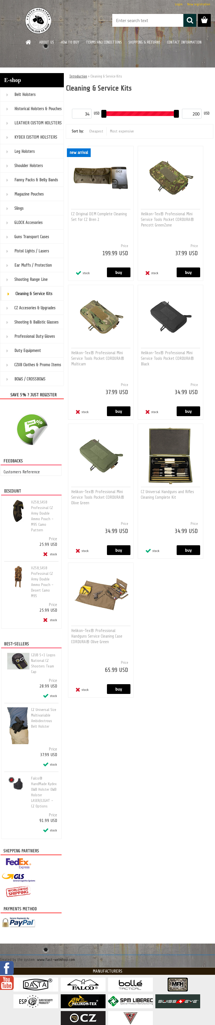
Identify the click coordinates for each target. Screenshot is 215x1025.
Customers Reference (22, 471)
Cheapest (96, 131)
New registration (198, 4)
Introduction (78, 76)
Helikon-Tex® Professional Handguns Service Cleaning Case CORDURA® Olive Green (96, 636)
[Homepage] (29, 42)
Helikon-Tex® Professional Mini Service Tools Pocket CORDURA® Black (167, 358)
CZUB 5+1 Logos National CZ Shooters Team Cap (43, 663)
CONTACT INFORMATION (184, 42)
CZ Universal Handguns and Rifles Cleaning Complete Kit (167, 494)
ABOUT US (46, 42)
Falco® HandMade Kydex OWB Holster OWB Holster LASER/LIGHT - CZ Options (44, 792)
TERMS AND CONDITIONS (104, 42)
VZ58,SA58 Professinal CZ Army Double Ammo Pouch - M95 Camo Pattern (42, 516)
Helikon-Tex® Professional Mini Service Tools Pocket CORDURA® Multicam (97, 358)
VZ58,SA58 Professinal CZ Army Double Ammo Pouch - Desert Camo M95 (42, 582)
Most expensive (122, 131)
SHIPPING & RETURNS (144, 42)
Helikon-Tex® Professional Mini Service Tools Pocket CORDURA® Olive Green (97, 497)
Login (179, 4)
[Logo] (38, 21)
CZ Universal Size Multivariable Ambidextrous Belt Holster (43, 718)
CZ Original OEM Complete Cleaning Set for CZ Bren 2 (99, 217)
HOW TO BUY (70, 42)
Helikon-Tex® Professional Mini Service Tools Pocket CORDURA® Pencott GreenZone (167, 220)
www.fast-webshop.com (56, 960)
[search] (189, 20)
